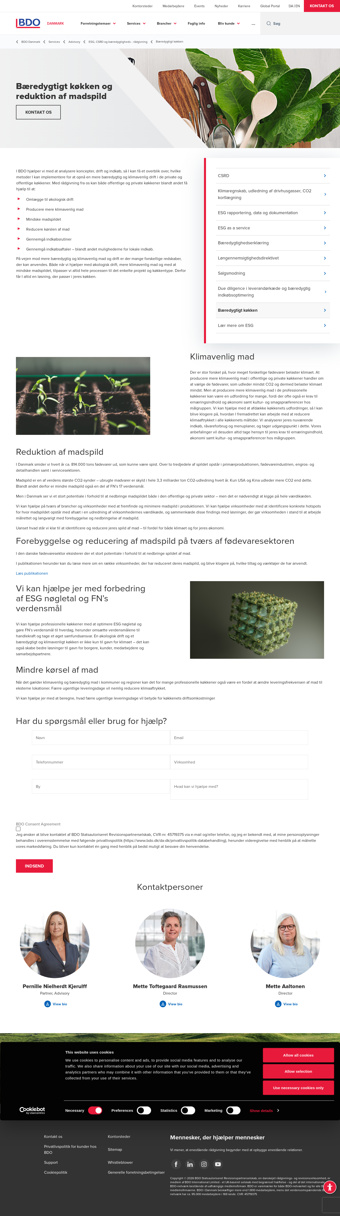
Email (179, 740)
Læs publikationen (32, 576)
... (253, 23)
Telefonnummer (49, 765)
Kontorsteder (143, 5)
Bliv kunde (226, 23)
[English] (297, 5)
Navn (40, 740)
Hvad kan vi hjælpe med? (196, 789)
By (38, 789)
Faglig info (196, 23)
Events (199, 5)
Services (133, 23)
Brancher (164, 23)
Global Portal (270, 5)
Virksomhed (184, 765)
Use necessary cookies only (298, 1183)
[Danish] (291, 5)
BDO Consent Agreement (38, 827)
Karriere (244, 5)
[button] (322, 6)
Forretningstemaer (96, 23)
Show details (261, 1206)
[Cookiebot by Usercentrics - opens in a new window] (32, 1206)
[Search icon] (268, 23)
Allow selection (298, 1167)
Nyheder (221, 5)
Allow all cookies (298, 1151)
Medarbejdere (173, 5)
